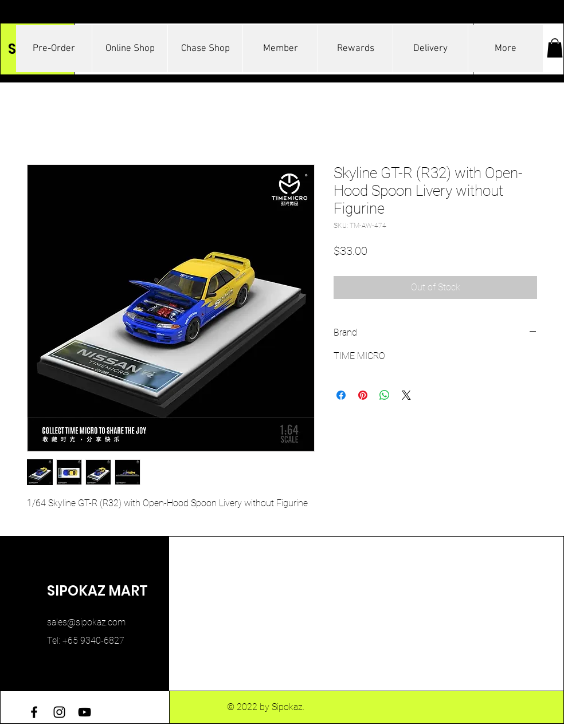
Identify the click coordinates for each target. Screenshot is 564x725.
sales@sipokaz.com (86, 622)
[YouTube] (84, 712)
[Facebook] (34, 712)
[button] (555, 47)
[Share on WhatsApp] (384, 395)
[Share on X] (406, 395)
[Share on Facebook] (341, 395)
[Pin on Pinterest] (363, 395)
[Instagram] (59, 712)
